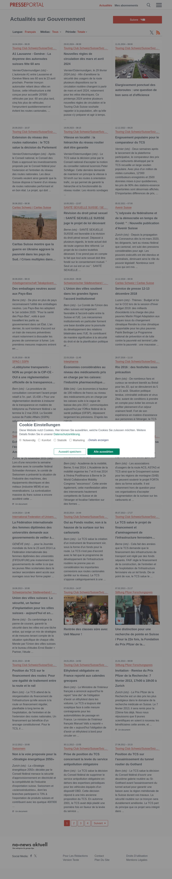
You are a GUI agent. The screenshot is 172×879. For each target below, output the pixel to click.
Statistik (62, 440)
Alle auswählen (103, 451)
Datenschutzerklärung (67, 434)
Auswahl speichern (70, 451)
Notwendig (29, 440)
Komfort (46, 440)
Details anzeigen (99, 439)
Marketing (79, 440)
